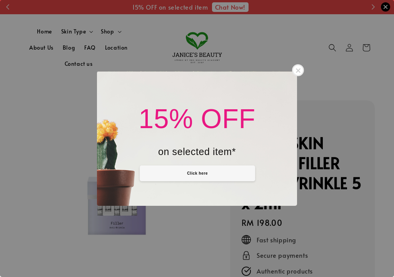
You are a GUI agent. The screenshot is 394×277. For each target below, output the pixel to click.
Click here (197, 173)
